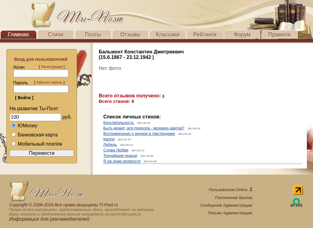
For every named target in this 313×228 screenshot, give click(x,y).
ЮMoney (24, 125)
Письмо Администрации (230, 213)
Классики (167, 34)
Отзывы (130, 34)
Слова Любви (115, 150)
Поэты (93, 34)
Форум (242, 34)
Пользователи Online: (230, 189)
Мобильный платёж (36, 144)
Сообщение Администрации (226, 205)
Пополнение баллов (233, 197)
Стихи (55, 34)
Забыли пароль (49, 82)
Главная (18, 34)
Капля (108, 139)
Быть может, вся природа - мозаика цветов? (143, 128)
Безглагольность (118, 122)
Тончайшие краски (120, 155)
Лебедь (110, 144)
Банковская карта (34, 134)
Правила (279, 34)
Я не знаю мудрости (122, 161)
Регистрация (51, 67)
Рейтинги (204, 34)
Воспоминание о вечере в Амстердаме (139, 133)
